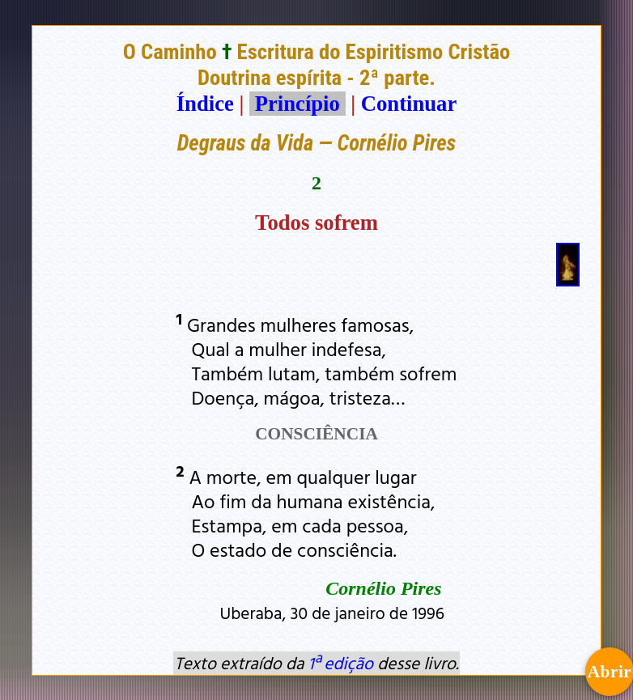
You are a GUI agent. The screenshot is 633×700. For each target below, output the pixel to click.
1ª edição (340, 663)
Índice (205, 103)
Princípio (297, 103)
